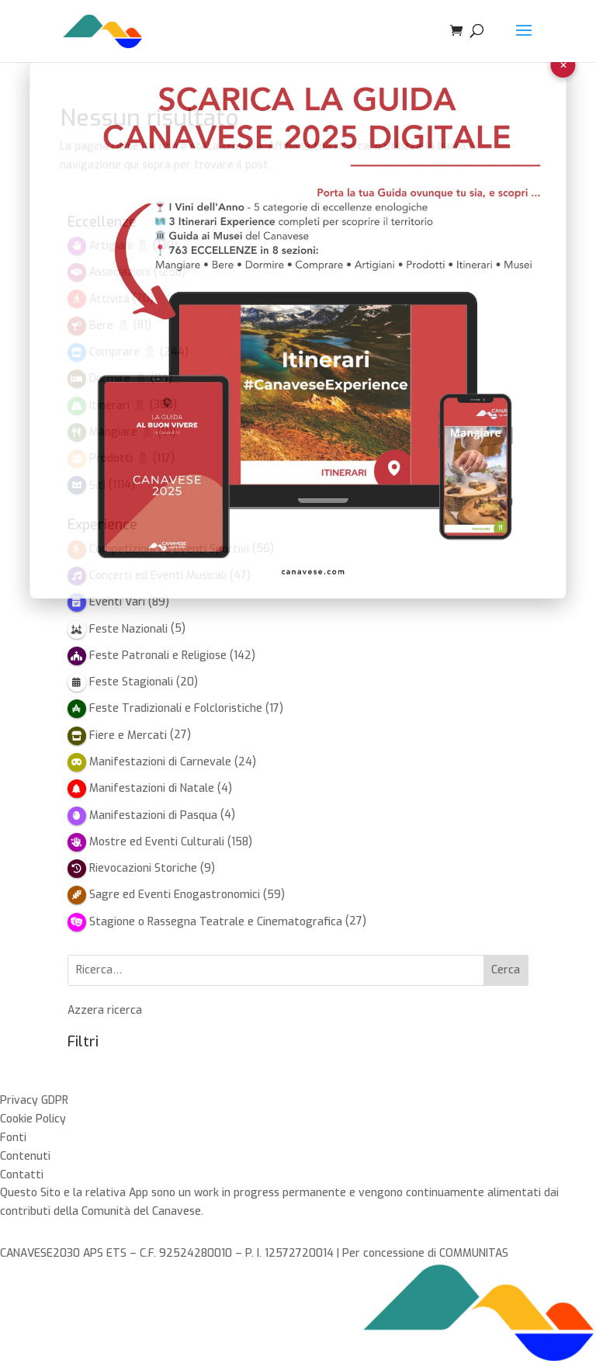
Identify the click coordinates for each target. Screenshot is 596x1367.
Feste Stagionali (131, 682)
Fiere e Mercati (128, 735)
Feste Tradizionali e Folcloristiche (175, 708)
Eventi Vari (117, 602)
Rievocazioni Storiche (143, 868)
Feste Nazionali (128, 629)
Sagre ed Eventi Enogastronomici (174, 894)
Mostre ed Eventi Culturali (156, 841)
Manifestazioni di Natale (151, 788)
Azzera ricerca (105, 1010)
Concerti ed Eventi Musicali (158, 575)
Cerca (505, 970)
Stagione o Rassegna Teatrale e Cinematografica (215, 921)
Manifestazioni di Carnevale (160, 762)
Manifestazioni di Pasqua (153, 815)
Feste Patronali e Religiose (158, 655)
